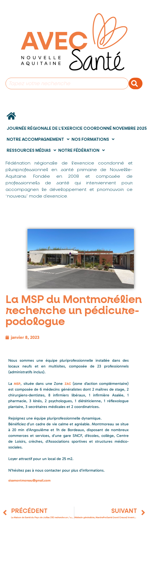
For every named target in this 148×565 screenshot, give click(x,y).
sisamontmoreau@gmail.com (29, 480)
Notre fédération (81, 150)
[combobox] (67, 83)
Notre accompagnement (38, 139)
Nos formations (93, 139)
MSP (17, 384)
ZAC (68, 384)
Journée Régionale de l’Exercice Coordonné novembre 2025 (77, 128)
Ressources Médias (31, 150)
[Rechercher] (135, 83)
